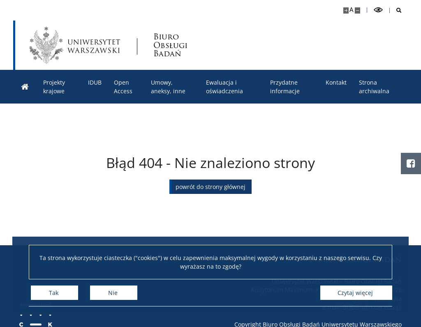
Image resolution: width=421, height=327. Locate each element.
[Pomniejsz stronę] (357, 10)
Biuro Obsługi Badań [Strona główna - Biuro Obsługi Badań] (170, 45)
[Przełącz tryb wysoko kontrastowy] (378, 10)
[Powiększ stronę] (346, 10)
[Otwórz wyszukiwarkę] (395, 10)
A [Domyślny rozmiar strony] (351, 10)
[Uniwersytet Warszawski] (75, 45)
